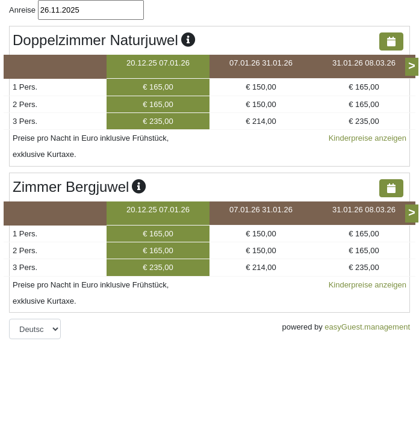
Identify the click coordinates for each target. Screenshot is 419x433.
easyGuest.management (367, 326)
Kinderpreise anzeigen (367, 138)
